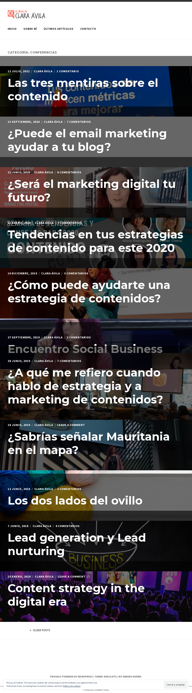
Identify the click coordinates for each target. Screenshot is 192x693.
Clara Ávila (43, 71)
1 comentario (68, 71)
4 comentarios (68, 526)
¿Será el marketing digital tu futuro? (92, 190)
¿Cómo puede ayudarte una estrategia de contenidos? (89, 291)
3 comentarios (76, 273)
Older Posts (39, 630)
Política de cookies (71, 686)
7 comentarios (79, 122)
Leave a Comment (71, 425)
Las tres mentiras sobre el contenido (83, 89)
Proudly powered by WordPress (71, 676)
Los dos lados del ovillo (75, 500)
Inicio (12, 29)
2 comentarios (79, 337)
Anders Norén (132, 676)
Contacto (88, 29)
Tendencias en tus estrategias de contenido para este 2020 (95, 241)
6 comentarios (69, 172)
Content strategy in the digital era (76, 594)
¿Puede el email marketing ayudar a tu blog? (87, 140)
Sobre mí (30, 29)
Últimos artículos (59, 29)
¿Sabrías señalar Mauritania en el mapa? (89, 443)
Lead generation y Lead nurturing (77, 544)
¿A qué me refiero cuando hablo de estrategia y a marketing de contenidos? (85, 386)
